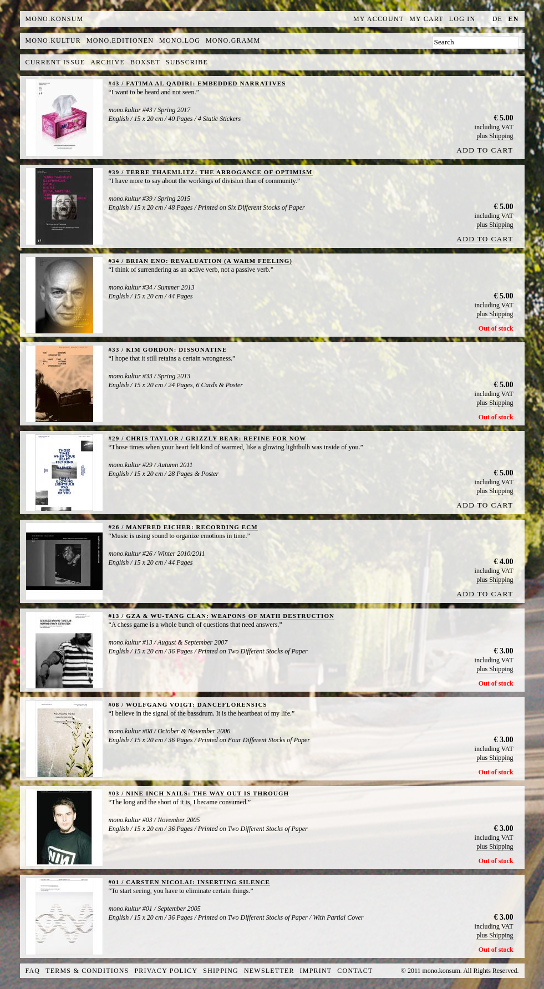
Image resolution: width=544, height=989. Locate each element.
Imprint (316, 971)
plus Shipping (494, 136)
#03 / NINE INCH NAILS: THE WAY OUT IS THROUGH (199, 793)
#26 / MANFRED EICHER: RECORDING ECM (183, 527)
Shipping (220, 971)
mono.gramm (233, 40)
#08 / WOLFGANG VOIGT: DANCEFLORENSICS (188, 704)
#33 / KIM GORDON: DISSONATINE (168, 349)
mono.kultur (53, 40)
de (497, 19)
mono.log (179, 40)
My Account (378, 19)
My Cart (426, 19)
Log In (462, 19)
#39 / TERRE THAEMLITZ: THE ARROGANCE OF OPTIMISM (211, 172)
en (513, 19)
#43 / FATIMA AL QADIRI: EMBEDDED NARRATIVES (197, 83)
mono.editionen (120, 40)
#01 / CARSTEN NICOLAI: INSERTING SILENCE (189, 882)
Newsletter (269, 971)
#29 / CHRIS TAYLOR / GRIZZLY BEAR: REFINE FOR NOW (208, 438)
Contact (355, 971)
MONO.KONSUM (55, 19)
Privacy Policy (166, 971)
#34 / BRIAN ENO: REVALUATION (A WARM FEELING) (201, 260)
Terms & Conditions (87, 971)
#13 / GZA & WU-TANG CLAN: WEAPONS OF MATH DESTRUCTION (222, 615)
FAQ (33, 971)
